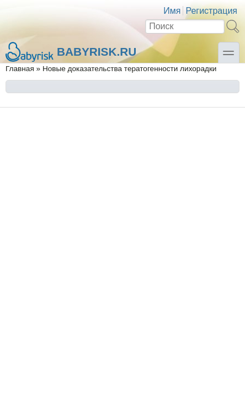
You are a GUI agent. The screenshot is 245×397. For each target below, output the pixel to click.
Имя (171, 10)
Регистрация (211, 10)
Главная (20, 69)
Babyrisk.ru (71, 52)
